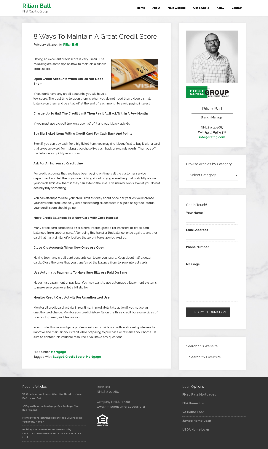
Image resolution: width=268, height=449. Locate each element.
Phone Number (197, 247)
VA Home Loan (193, 412)
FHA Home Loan (194, 403)
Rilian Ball (36, 5)
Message (193, 264)
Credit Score (75, 356)
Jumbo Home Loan (196, 421)
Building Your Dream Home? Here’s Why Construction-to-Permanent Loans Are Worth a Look (51, 433)
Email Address (198, 230)
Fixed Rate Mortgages (199, 394)
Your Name (195, 213)
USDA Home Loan (195, 429)
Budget (58, 356)
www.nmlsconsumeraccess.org (121, 406)
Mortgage (58, 352)
